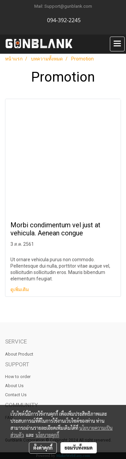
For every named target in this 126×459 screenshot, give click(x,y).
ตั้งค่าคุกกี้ (42, 448)
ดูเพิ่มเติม (20, 289)
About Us (14, 385)
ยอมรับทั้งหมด (79, 448)
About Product (19, 354)
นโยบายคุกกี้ (47, 435)
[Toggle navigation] (117, 44)
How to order (18, 376)
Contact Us (16, 394)
